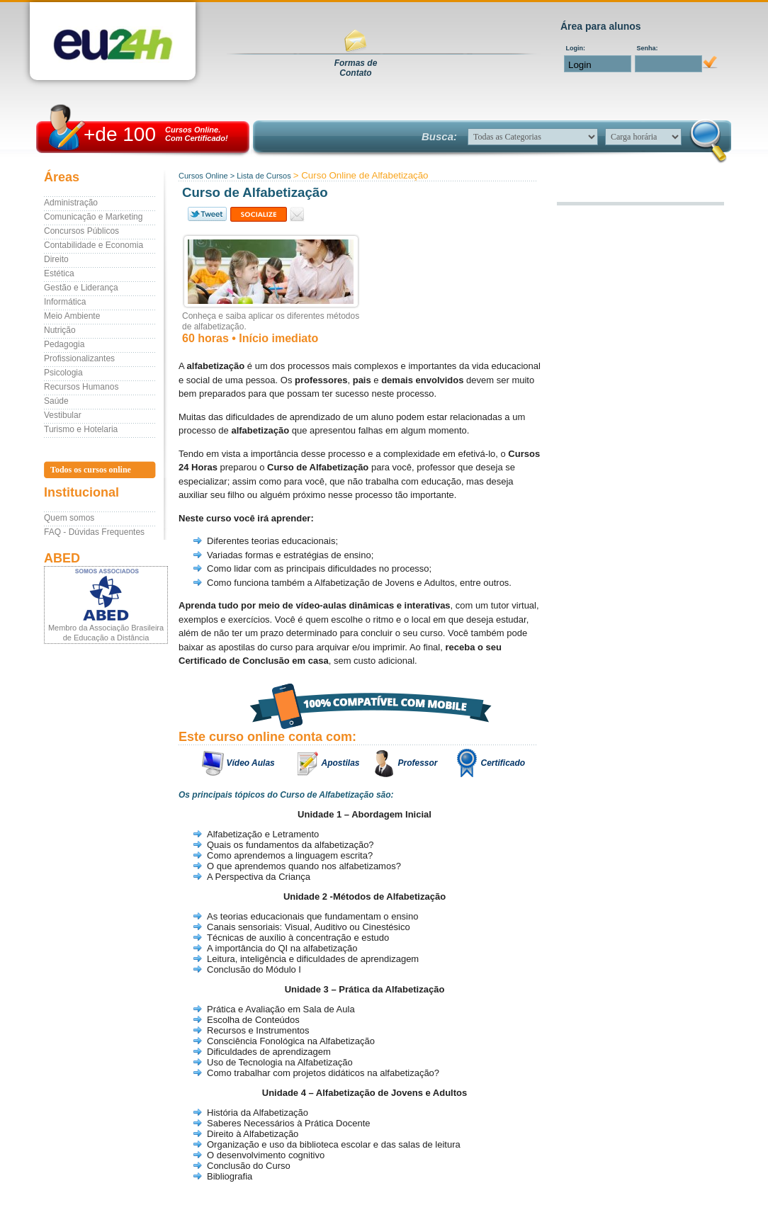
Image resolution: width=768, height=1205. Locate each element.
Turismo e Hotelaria (81, 429)
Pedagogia (64, 344)
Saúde (56, 401)
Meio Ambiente (72, 316)
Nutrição (60, 330)
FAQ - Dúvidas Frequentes (94, 532)
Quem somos (69, 518)
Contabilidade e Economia (93, 245)
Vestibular (62, 415)
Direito (56, 259)
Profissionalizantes (79, 358)
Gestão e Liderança (81, 288)
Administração (71, 203)
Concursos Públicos (81, 231)
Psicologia (63, 373)
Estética (59, 273)
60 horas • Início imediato (250, 338)
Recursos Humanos (81, 387)
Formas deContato (356, 68)
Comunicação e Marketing (93, 217)
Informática (65, 302)
